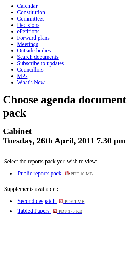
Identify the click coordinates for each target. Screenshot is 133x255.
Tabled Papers (50, 211)
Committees (30, 19)
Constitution (31, 12)
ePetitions (28, 31)
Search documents (38, 57)
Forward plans (33, 38)
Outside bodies (34, 50)
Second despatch (51, 201)
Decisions (28, 25)
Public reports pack (55, 173)
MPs (22, 76)
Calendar (27, 6)
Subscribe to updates (40, 63)
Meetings (27, 44)
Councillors (30, 70)
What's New (31, 82)
